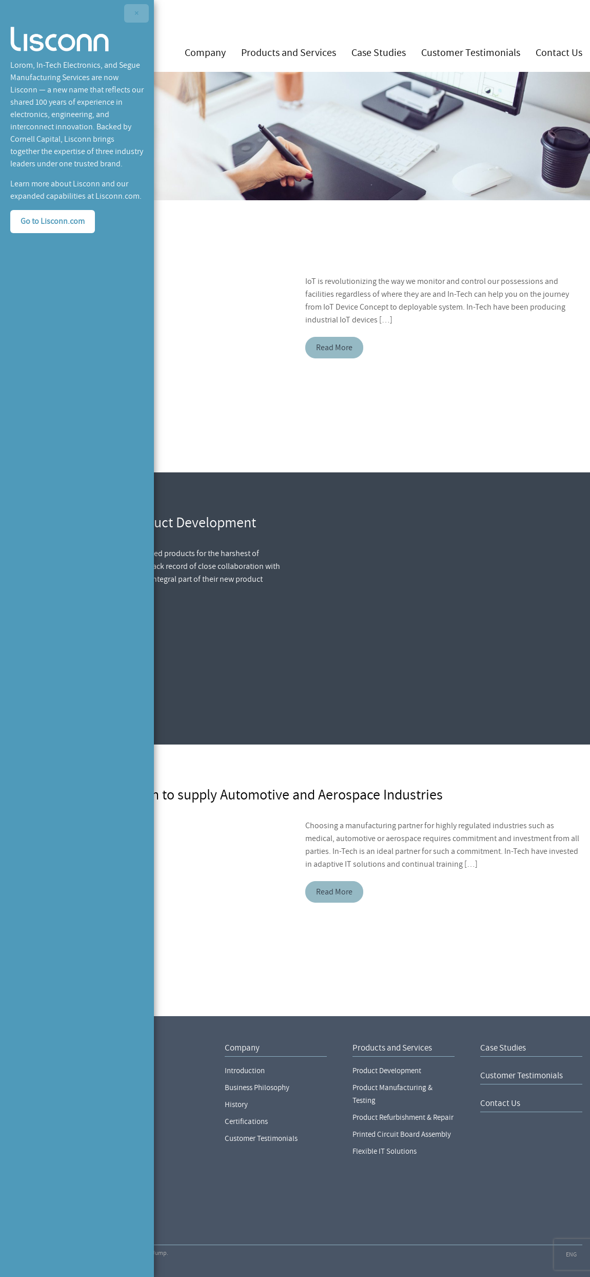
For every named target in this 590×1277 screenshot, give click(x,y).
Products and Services (288, 52)
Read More (334, 347)
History (236, 1104)
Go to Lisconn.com (53, 221)
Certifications (246, 1121)
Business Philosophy (257, 1087)
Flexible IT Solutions (384, 1151)
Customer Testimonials (470, 52)
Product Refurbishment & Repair (403, 1117)
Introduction (245, 1070)
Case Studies (378, 52)
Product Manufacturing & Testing (392, 1094)
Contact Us (559, 52)
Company (205, 52)
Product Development (386, 1070)
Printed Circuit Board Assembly (401, 1134)
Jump (159, 1253)
